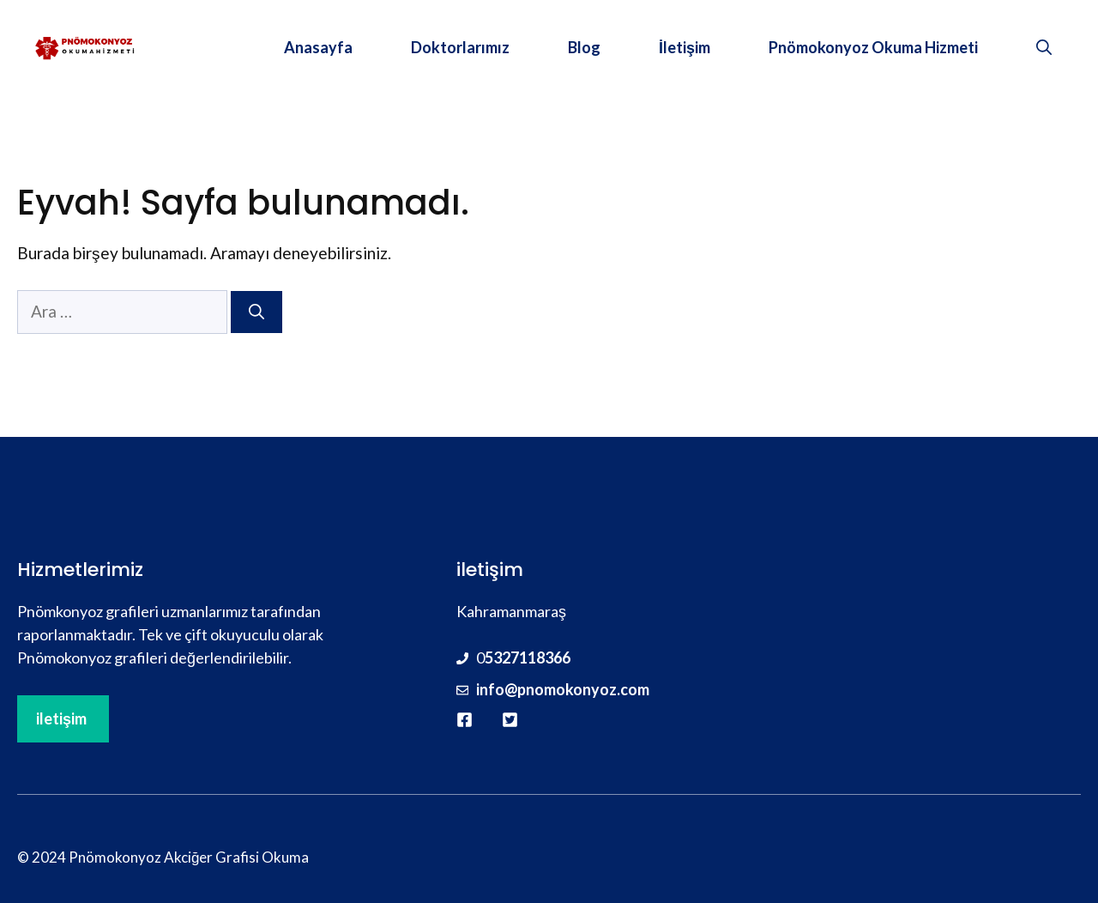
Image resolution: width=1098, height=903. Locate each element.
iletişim (61, 718)
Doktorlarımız (460, 47)
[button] (1044, 47)
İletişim (684, 47)
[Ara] (256, 312)
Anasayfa (318, 47)
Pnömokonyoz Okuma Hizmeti (873, 47)
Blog (584, 47)
